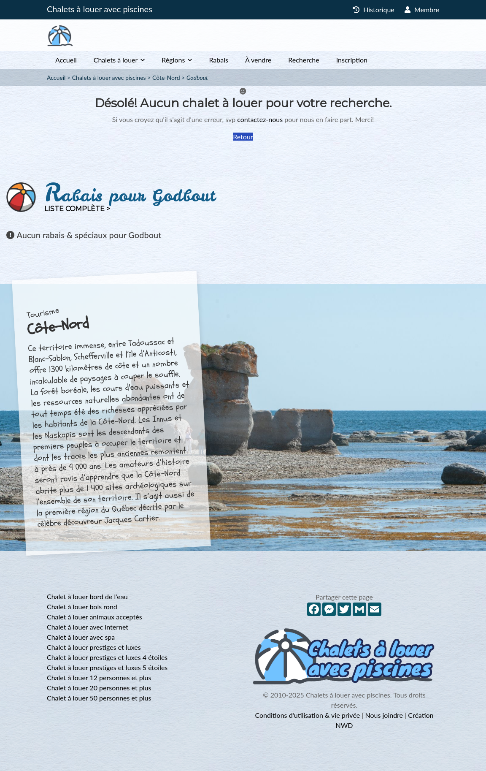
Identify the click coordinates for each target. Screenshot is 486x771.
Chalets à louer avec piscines (99, 9)
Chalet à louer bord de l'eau (87, 596)
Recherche (303, 60)
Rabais (218, 60)
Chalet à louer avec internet (87, 627)
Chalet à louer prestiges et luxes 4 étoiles (107, 657)
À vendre (258, 60)
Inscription (351, 60)
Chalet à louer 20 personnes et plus (99, 688)
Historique (373, 9)
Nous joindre (384, 715)
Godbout (197, 77)
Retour (243, 137)
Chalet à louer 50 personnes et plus (99, 698)
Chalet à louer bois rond (82, 607)
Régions (173, 60)
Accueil (66, 60)
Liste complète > (77, 209)
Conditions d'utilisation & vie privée (307, 715)
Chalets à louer (116, 60)
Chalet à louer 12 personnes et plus (99, 677)
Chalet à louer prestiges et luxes (94, 647)
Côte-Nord (166, 77)
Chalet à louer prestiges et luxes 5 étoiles (107, 667)
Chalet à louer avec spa (81, 637)
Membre (422, 9)
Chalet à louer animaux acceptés (94, 617)
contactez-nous (260, 119)
